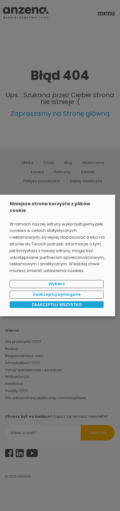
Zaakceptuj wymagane (57, 294)
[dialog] (57, 256)
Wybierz (57, 283)
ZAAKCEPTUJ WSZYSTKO (57, 304)
